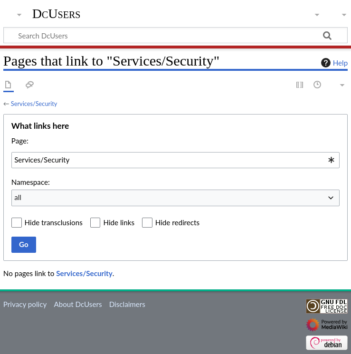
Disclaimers (127, 304)
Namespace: (30, 182)
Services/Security (34, 103)
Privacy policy (25, 304)
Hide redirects (177, 222)
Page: (19, 140)
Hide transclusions (54, 222)
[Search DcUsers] (175, 35)
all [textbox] (17, 197)
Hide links (118, 222)
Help (333, 62)
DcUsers (56, 13)
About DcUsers (78, 304)
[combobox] (175, 160)
